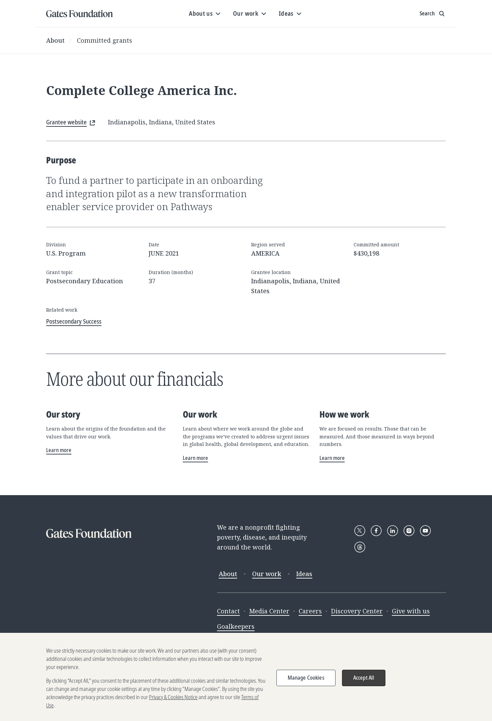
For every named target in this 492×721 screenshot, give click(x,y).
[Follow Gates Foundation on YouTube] (425, 531)
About (55, 40)
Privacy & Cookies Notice (173, 702)
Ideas (304, 574)
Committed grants (104, 40)
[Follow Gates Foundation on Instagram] (409, 531)
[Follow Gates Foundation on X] (360, 531)
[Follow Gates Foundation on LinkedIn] (392, 531)
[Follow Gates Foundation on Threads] (360, 547)
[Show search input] (433, 13)
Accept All (363, 682)
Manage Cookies (306, 682)
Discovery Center (357, 611)
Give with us (411, 611)
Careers (310, 611)
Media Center (269, 611)
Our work (266, 574)
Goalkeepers (236, 626)
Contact (228, 611)
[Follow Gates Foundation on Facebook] (376, 531)
